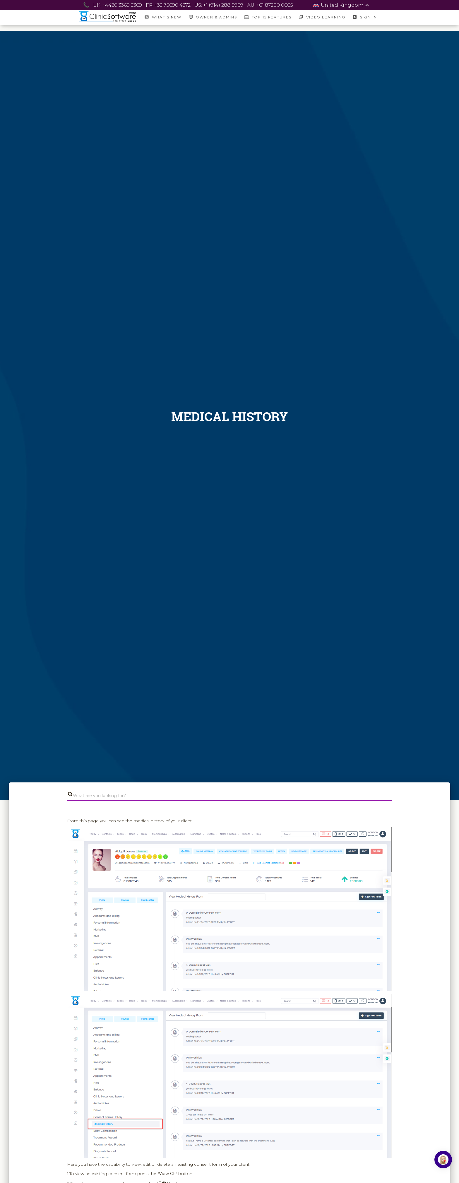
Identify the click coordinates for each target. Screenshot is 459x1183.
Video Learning (322, 17)
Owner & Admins (213, 17)
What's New (162, 17)
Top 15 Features (268, 17)
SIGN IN (364, 17)
